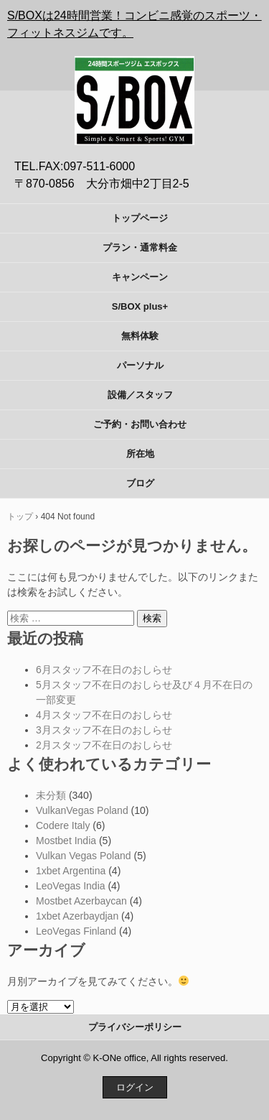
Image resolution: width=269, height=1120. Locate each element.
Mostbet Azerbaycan (81, 901)
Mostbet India (66, 840)
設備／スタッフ (140, 394)
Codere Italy (63, 825)
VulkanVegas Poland (82, 810)
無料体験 (140, 335)
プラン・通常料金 (140, 247)
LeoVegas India (70, 886)
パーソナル (140, 365)
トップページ (140, 218)
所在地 (140, 453)
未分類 (51, 795)
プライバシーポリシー (134, 1027)
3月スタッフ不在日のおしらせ (104, 730)
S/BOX (135, 65)
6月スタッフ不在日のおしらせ (104, 669)
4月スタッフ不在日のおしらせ (104, 715)
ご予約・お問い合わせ (140, 424)
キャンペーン (140, 277)
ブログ (140, 483)
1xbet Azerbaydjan (77, 916)
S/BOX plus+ (140, 306)
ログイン (135, 1087)
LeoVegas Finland (76, 931)
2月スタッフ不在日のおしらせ (104, 745)
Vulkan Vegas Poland (83, 855)
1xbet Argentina (70, 870)
